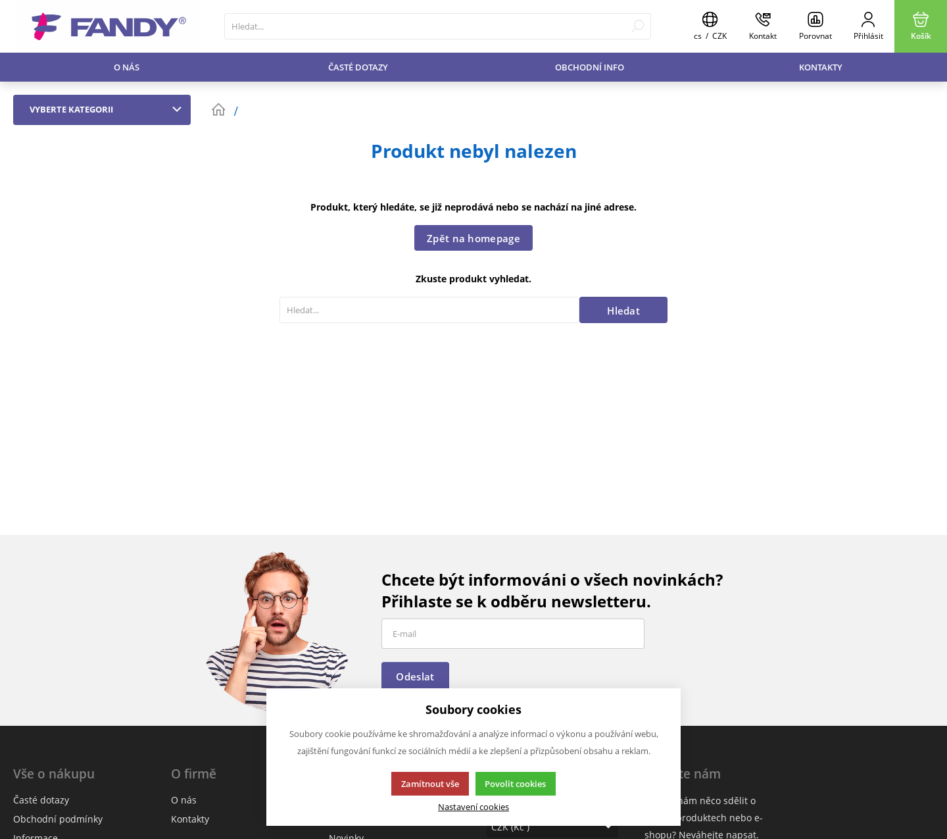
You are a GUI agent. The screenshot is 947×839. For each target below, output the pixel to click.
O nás (126, 67)
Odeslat (415, 676)
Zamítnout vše (430, 784)
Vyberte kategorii (108, 109)
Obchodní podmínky (58, 819)
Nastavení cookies (473, 807)
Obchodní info (589, 67)
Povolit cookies (515, 784)
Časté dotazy (358, 67)
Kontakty (820, 67)
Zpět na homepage (473, 238)
